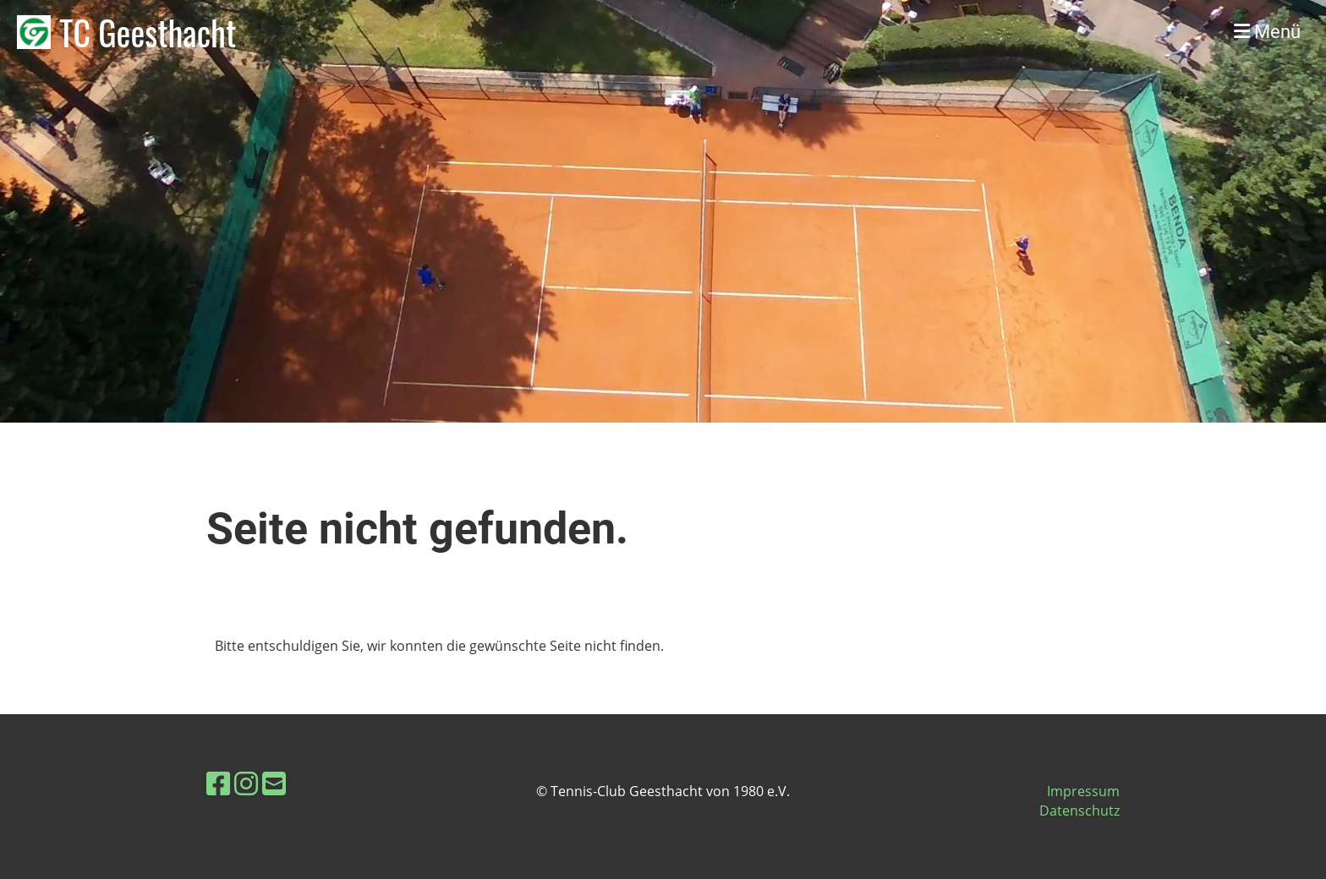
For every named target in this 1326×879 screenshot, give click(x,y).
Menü (1267, 31)
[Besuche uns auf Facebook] (218, 783)
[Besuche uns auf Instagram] (246, 783)
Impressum (1083, 791)
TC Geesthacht (147, 32)
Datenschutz (1079, 810)
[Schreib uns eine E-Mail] (274, 783)
